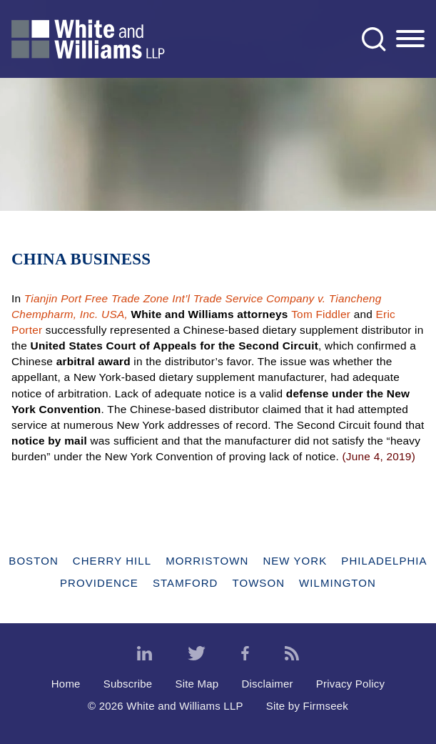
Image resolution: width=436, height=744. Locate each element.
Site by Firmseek (307, 706)
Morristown (207, 561)
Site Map (196, 684)
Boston (33, 561)
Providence (99, 583)
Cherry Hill (112, 561)
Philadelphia (384, 561)
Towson (258, 583)
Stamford (185, 583)
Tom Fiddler (320, 314)
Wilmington (337, 583)
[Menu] (410, 39)
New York (295, 561)
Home (66, 684)
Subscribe (128, 684)
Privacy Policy (350, 684)
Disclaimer (267, 684)
